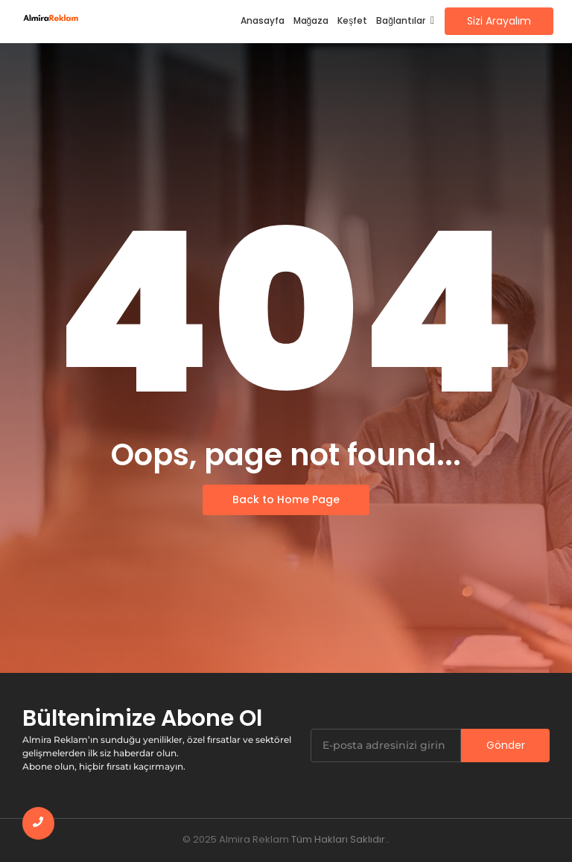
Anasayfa (263, 20)
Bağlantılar (403, 20)
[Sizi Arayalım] (499, 21)
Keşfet (352, 20)
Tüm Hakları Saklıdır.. (340, 839)
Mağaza (311, 20)
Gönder (505, 745)
